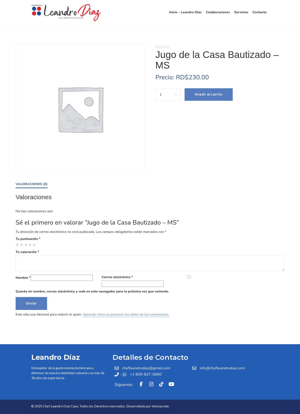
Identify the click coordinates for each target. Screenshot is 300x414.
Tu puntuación (28, 239)
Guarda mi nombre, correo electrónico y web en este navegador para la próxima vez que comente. (92, 291)
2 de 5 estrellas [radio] (21, 244)
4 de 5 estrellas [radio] (30, 244)
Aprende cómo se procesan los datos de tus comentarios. (126, 314)
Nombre (23, 277)
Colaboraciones (218, 12)
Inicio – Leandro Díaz (185, 12)
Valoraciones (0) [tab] (32, 184)
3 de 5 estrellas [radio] (26, 244)
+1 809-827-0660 (146, 374)
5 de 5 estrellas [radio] (34, 244)
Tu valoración (27, 252)
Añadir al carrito (209, 94)
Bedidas (162, 47)
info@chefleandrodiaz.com (222, 368)
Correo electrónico (117, 277)
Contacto (259, 12)
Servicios (241, 12)
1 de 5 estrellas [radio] (17, 244)
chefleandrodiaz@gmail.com (146, 368)
